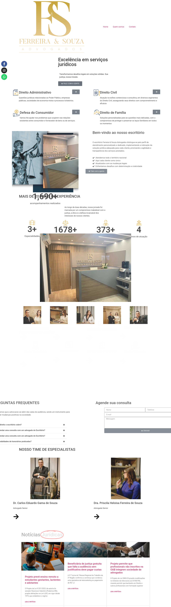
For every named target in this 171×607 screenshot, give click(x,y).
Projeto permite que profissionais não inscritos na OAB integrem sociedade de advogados (126, 568)
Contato (132, 27)
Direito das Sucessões (102, 358)
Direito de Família (135, 333)
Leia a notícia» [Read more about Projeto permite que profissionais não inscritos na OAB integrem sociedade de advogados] (115, 591)
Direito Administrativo (35, 334)
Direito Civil (69, 334)
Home (105, 27)
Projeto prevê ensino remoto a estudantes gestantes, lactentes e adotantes (42, 579)
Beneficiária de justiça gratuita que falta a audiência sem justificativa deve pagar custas (85, 566)
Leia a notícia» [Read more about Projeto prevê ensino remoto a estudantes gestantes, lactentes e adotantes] (30, 602)
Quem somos (118, 27)
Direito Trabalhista (35, 358)
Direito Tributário (135, 359)
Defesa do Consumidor (102, 334)
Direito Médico (69, 357)
